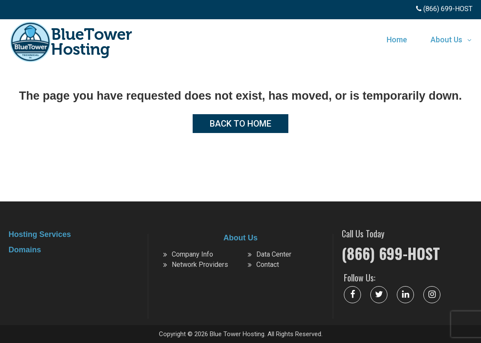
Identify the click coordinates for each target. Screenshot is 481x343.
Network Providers (200, 264)
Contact (267, 264)
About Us (446, 39)
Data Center (273, 254)
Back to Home (240, 123)
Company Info (192, 254)
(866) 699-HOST (391, 253)
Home (397, 39)
